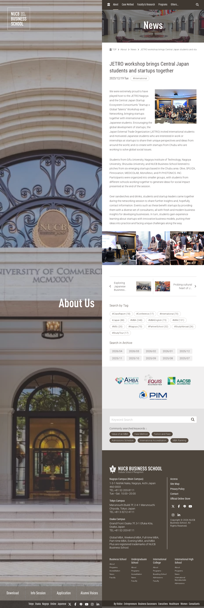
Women (184, 604)
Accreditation (115, 571)
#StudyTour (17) (120, 333)
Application (64, 593)
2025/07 (185, 358)
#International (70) (169, 314)
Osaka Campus (117, 519)
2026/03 (134, 351)
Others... (174, 4)
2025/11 (117, 358)
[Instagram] (92, 604)
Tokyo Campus (117, 500)
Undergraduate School (139, 561)
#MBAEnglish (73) (157, 320)
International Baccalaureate (180, 578)
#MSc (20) (117, 326)
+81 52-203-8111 (124, 490)
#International (140, 78)
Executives (163, 604)
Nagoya (45, 604)
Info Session (38, 593)
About (115, 4)
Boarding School (159, 574)
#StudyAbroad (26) (183, 326)
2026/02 (151, 351)
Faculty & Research (146, 4)
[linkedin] (98, 604)
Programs (162, 4)
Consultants (194, 604)
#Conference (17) (145, 314)
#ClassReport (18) (121, 314)
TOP (113, 49)
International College (159, 561)
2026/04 (117, 351)
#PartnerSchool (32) (158, 326)
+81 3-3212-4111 (124, 511)
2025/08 (168, 358)
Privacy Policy (177, 488)
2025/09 (151, 358)
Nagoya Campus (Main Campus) (126, 478)
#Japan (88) (118, 320)
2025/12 (185, 351)
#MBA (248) (136, 320)
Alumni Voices (89, 593)
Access (174, 478)
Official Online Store (180, 498)
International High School (184, 561)
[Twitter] (70, 604)
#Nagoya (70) (135, 326)
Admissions (158, 577)
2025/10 (134, 358)
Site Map (174, 483)
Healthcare (174, 604)
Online (53, 604)
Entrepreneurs (130, 604)
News (133, 49)
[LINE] (81, 604)
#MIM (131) (178, 320)
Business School (118, 559)
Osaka (38, 604)
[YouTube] (86, 604)
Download (13, 593)
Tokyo (31, 604)
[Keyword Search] (149, 419)
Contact (174, 493)
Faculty (113, 577)
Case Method (128, 4)
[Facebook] (75, 604)
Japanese (62, 604)
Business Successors (147, 604)
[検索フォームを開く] (197, 5)
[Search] (193, 419)
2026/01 (168, 351)
